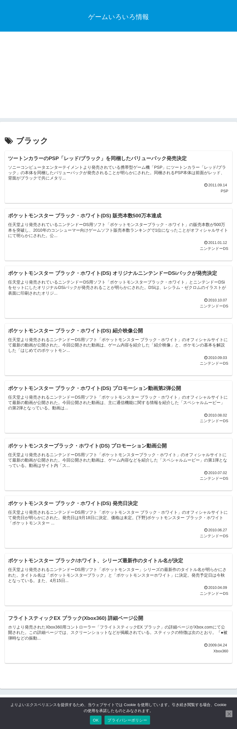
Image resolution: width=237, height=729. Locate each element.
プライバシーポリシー (127, 720)
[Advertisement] (118, 76)
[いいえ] (229, 713)
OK (96, 720)
